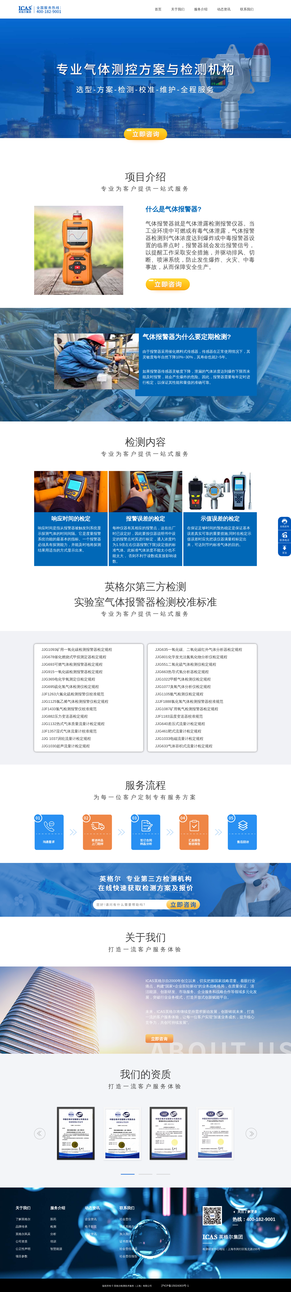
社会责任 (125, 1219)
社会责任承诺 (128, 1248)
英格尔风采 (23, 1234)
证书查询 (125, 1241)
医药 (53, 1219)
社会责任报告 (128, 1256)
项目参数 (21, 1256)
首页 (158, 9)
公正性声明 (23, 1248)
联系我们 (247, 9)
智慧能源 (56, 1248)
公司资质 (21, 1241)
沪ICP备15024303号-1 (175, 1285)
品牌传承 (21, 1226)
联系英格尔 (127, 1226)
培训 (53, 1241)
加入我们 (125, 1234)
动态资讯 (223, 9)
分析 (53, 1234)
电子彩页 (91, 1226)
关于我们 (177, 9)
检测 (53, 1226)
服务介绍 (200, 9)
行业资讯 (91, 1234)
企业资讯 (91, 1219)
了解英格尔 (23, 1219)
